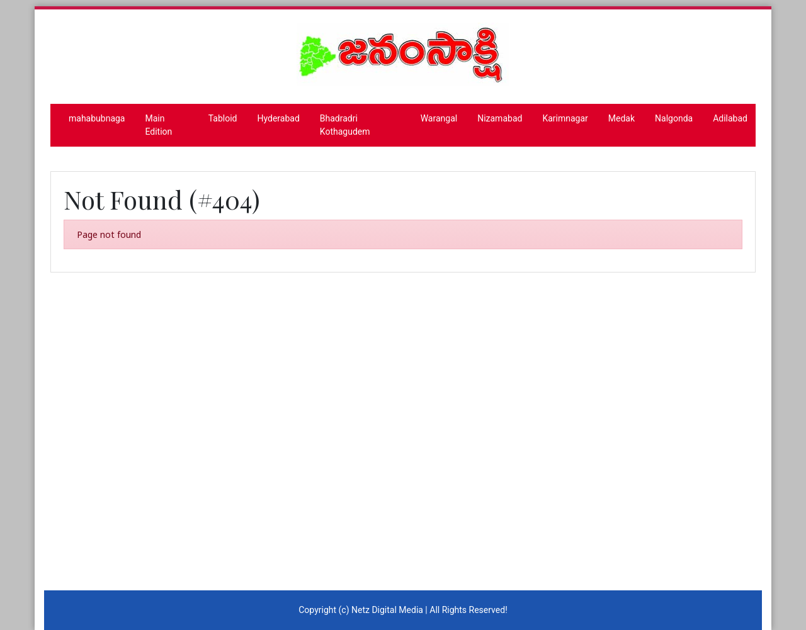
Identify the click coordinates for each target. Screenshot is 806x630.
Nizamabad (499, 118)
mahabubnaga (97, 118)
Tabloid (222, 118)
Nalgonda (674, 118)
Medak (621, 118)
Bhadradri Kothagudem (345, 125)
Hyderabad (279, 118)
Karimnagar (564, 118)
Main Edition (158, 125)
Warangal (439, 118)
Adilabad (730, 118)
